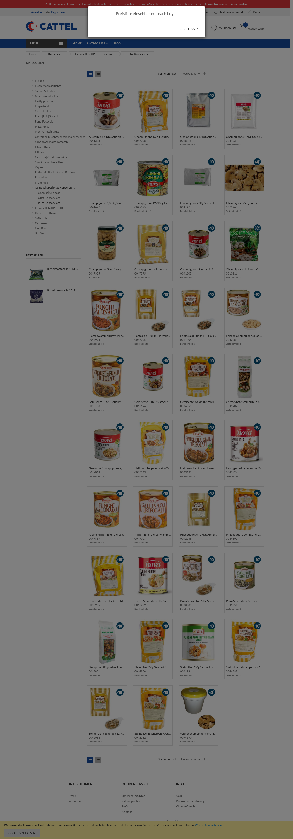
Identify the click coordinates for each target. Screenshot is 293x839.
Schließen (189, 29)
